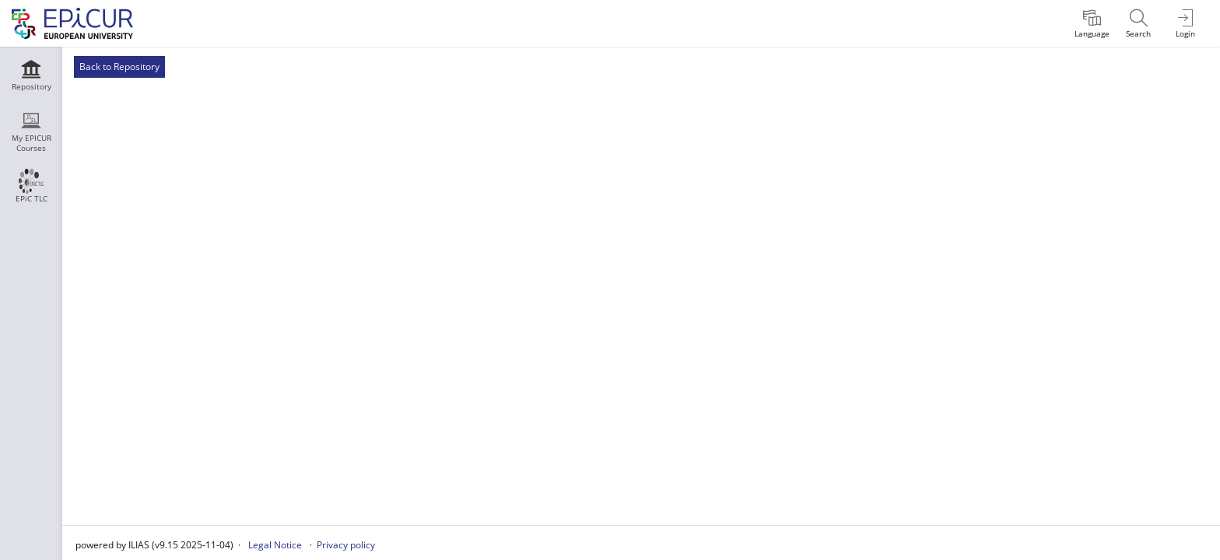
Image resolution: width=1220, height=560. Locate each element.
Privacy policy (346, 544)
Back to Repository (119, 66)
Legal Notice (275, 544)
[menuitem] (1091, 23)
